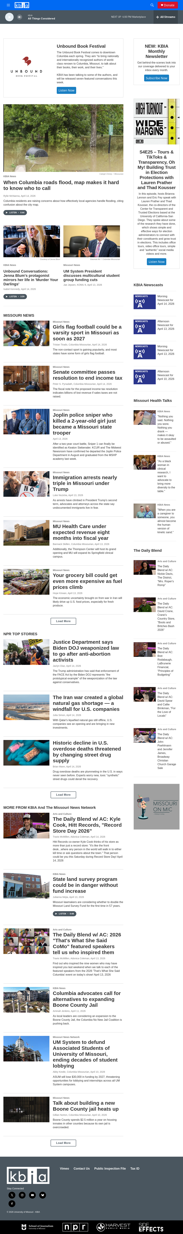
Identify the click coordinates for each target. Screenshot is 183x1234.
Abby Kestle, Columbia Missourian (71, 1071)
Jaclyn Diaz (59, 666)
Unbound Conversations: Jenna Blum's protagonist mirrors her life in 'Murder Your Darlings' (30, 277)
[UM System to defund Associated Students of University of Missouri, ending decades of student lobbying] (26, 1048)
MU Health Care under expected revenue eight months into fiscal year (81, 532)
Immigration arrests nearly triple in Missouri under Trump (85, 483)
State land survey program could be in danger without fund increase (85, 885)
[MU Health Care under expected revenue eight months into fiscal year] (26, 533)
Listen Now (157, 262)
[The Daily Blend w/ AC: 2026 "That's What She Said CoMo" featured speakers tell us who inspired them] (26, 941)
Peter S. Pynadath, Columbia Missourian (74, 384)
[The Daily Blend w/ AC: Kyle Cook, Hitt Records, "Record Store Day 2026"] (26, 825)
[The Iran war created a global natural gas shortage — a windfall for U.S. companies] (26, 707)
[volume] (19, 17)
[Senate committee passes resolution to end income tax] (26, 378)
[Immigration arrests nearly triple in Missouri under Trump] (26, 484)
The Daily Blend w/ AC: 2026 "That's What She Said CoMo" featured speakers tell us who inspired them (87, 943)
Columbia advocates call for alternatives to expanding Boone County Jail (87, 999)
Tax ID (134, 1168)
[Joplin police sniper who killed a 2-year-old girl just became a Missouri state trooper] (26, 421)
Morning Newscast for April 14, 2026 (165, 300)
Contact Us (82, 1168)
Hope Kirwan (59, 593)
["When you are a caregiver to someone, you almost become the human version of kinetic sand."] (145, 511)
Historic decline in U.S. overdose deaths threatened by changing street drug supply (87, 751)
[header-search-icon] (152, 5)
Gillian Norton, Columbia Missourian (72, 1115)
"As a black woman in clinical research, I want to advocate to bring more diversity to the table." (166, 476)
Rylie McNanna (11, 196)
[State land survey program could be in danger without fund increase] (26, 885)
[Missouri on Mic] (156, 807)
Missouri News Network (66, 1037)
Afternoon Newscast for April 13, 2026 (165, 325)
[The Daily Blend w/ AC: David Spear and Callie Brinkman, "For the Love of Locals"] (145, 694)
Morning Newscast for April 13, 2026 (165, 350)
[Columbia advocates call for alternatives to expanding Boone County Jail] (26, 1000)
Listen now (66, 90)
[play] (9, 17)
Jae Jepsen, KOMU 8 (74, 284)
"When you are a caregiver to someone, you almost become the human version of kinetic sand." (166, 521)
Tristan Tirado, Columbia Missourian (72, 344)
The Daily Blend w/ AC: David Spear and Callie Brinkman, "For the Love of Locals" (166, 704)
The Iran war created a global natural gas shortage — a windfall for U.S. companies (88, 703)
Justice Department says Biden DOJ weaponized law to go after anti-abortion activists (86, 650)
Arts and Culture (62, 814)
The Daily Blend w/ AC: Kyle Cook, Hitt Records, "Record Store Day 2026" (87, 825)
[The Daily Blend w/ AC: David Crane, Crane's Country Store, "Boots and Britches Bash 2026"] (145, 604)
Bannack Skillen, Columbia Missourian (73, 544)
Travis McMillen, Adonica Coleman (71, 836)
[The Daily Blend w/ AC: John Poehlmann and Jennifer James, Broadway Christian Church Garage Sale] (145, 735)
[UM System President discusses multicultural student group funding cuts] (91, 241)
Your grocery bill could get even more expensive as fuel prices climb (87, 581)
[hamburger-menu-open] (8, 5)
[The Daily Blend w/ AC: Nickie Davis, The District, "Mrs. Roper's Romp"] (145, 567)
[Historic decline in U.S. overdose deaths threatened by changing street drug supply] (26, 753)
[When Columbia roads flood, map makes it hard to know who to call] (63, 138)
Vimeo (64, 1168)
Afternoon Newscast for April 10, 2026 (165, 375)
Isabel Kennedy (11, 289)
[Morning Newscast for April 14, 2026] (145, 302)
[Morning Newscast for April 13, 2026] (145, 352)
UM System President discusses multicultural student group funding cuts (91, 275)
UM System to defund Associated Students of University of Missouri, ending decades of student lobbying (85, 1054)
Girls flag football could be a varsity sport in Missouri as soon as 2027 (87, 333)
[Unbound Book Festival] (27, 68)
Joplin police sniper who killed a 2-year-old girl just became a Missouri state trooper (84, 423)
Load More (63, 621)
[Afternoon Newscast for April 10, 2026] (145, 377)
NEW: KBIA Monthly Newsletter (156, 51)
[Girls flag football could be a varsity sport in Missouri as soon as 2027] (26, 333)
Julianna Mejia (60, 897)
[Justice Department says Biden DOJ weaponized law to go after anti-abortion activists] (26, 652)
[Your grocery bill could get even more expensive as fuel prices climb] (26, 582)
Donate (169, 5)
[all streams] (166, 17)
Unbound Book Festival (81, 46)
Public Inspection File (110, 1168)
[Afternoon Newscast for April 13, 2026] (145, 327)
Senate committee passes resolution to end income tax (87, 375)
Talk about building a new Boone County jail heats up (86, 1106)
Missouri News (71, 265)
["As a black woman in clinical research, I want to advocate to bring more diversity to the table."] (145, 462)
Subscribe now (156, 78)
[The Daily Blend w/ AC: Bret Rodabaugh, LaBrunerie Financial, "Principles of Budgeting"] (145, 649)
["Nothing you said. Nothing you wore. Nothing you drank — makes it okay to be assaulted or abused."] (145, 417)
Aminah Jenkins (61, 1011)
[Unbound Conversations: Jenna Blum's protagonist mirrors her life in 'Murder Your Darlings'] (31, 241)
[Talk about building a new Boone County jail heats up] (26, 1109)
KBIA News (9, 176)
